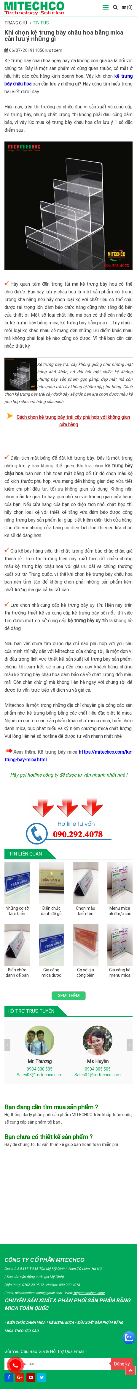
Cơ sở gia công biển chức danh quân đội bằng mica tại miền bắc (85, 972)
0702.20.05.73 (33, 1285)
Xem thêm (68, 995)
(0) (127, 7)
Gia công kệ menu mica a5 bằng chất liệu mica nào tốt (120, 972)
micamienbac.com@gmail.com (38, 1293)
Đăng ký (122, 1364)
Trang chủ (15, 23)
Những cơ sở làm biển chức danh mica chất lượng (17, 911)
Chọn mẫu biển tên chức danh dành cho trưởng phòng (85, 911)
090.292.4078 (69, 1285)
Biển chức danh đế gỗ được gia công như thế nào (51, 911)
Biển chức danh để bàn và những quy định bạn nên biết (17, 972)
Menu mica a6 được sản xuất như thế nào (120, 911)
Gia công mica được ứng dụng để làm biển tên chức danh (51, 972)
